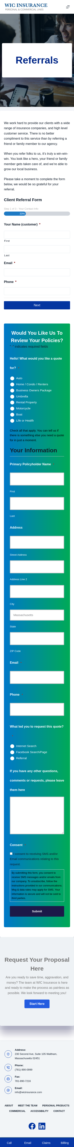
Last (6, 255)
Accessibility (39, 1111)
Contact (59, 1111)
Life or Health (25, 420)
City (12, 604)
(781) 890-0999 (23, 1069)
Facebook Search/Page (31, 752)
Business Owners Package (34, 390)
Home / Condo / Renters (32, 384)
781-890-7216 (23, 1081)
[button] (36, 1004)
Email (9, 263)
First (7, 240)
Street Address (18, 554)
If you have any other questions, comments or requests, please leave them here (37, 780)
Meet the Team (27, 1105)
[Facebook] (32, 1126)
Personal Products (55, 1105)
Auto (19, 378)
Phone (10, 282)
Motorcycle (23, 408)
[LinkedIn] (41, 1126)
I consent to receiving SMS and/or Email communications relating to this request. (34, 859)
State (13, 626)
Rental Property (26, 402)
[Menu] (68, 7)
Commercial (17, 1111)
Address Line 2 (18, 579)
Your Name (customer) (22, 224)
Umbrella (22, 396)
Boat (19, 414)
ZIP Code (15, 651)
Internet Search (26, 746)
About (9, 1105)
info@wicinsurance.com (28, 1092)
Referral (21, 758)
